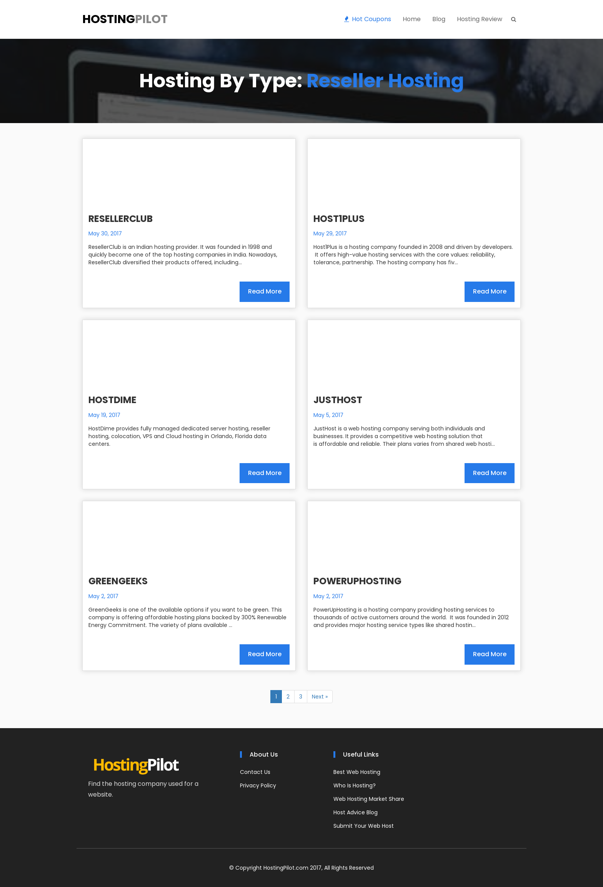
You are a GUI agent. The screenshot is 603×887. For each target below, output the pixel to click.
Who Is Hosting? (354, 785)
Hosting (125, 19)
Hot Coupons (367, 19)
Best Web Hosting (356, 772)
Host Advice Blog (355, 812)
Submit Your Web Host (363, 826)
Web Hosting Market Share (368, 799)
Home (412, 19)
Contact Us (255, 772)
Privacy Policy (258, 785)
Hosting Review (479, 19)
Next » (320, 696)
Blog (438, 19)
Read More (265, 291)
